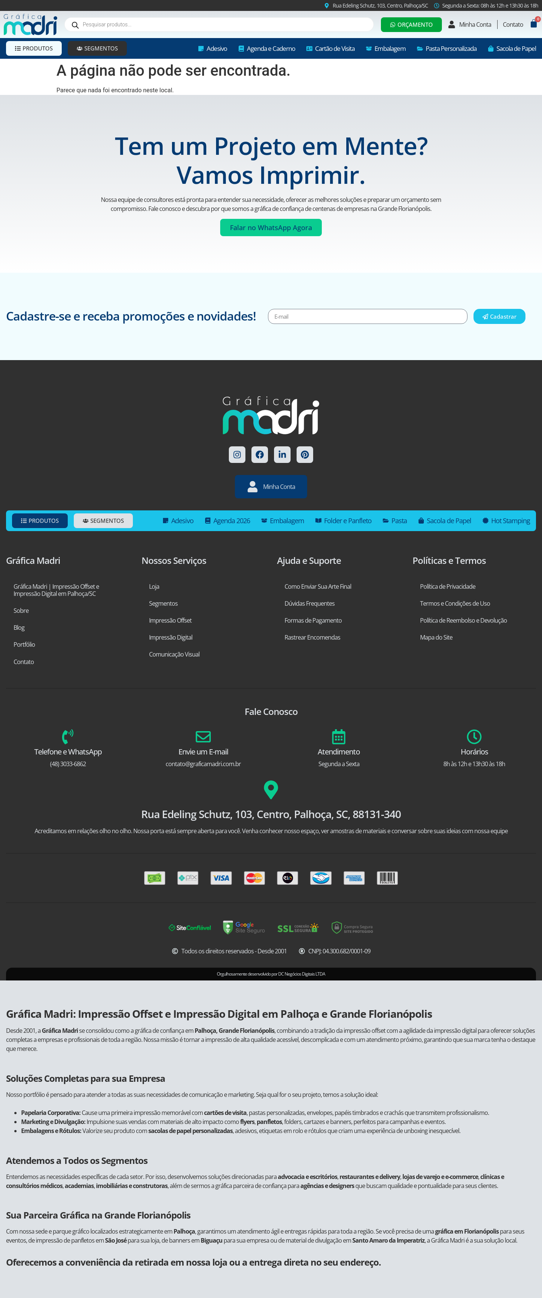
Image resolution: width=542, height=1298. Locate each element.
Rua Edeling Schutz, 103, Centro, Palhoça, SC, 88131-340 (271, 814)
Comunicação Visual (174, 654)
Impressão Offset (170, 620)
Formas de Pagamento (313, 620)
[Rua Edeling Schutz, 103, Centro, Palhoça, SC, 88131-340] (271, 789)
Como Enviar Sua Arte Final (318, 586)
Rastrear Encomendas (312, 637)
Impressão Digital (170, 637)
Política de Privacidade (447, 586)
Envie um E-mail (203, 752)
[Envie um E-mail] (203, 736)
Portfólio (24, 644)
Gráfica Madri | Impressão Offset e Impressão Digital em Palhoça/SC (56, 590)
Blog (19, 627)
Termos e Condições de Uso (455, 603)
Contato (24, 662)
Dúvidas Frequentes (310, 603)
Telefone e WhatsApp (68, 752)
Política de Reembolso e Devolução (463, 620)
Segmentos (163, 603)
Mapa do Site (436, 637)
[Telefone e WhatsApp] (67, 736)
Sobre (21, 610)
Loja (154, 586)
